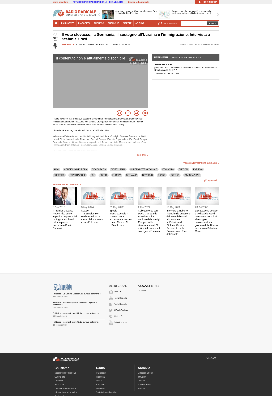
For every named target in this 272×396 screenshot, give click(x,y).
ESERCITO (59, 175)
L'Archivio (58, 380)
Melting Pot (119, 316)
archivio (99, 23)
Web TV (117, 292)
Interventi (161, 57)
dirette (127, 23)
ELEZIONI (183, 169)
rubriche (113, 23)
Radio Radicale (120, 298)
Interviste (100, 388)
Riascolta (100, 377)
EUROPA (116, 175)
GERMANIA (131, 175)
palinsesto (67, 23)
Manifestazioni (144, 384)
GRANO (161, 175)
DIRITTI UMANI (118, 169)
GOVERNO (147, 175)
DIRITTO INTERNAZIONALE (143, 169)
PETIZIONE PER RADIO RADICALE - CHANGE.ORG (98, 2)
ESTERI (103, 175)
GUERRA (175, 175)
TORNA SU (210, 358)
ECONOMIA (168, 169)
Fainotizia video (120, 322)
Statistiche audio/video (106, 392)
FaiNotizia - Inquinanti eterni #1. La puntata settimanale (76, 322)
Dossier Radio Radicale (65, 373)
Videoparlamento (146, 373)
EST (93, 175)
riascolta (84, 23)
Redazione (59, 384)
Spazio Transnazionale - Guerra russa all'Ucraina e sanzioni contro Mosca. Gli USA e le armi (121, 218)
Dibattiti (141, 380)
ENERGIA (198, 169)
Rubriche (142, 291)
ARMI (56, 169)
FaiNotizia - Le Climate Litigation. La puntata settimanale (77, 294)
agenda (139, 23)
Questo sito (59, 377)
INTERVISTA (68, 44)
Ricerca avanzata (169, 23)
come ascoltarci (61, 2)
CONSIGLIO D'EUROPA (75, 169)
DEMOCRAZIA (99, 169)
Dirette (99, 380)
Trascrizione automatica (186, 57)
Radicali (141, 388)
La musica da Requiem (65, 388)
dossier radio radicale (138, 2)
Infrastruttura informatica (65, 392)
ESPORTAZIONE (78, 175)
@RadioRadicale (121, 310)
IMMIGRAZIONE (192, 175)
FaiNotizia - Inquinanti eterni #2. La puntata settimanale (76, 313)
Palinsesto (101, 373)
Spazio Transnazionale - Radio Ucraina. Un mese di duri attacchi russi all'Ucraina (92, 216)
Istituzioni (142, 377)
